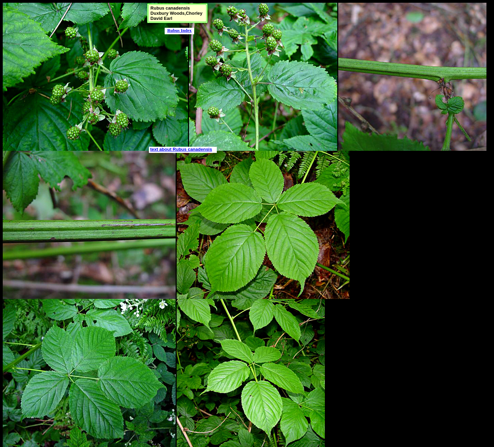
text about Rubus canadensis (181, 149)
